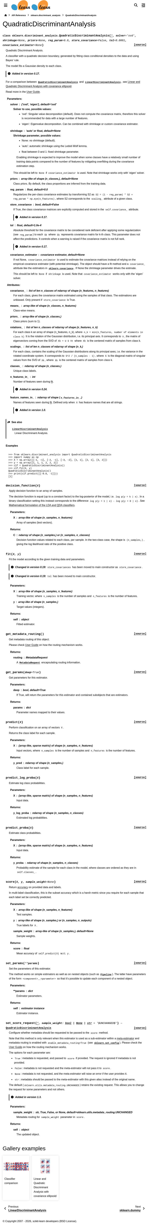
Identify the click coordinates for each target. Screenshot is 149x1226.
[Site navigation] (6, 5)
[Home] (5, 15)
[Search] (136, 5)
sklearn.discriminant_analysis (45, 15)
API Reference (19, 15)
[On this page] (143, 5)
